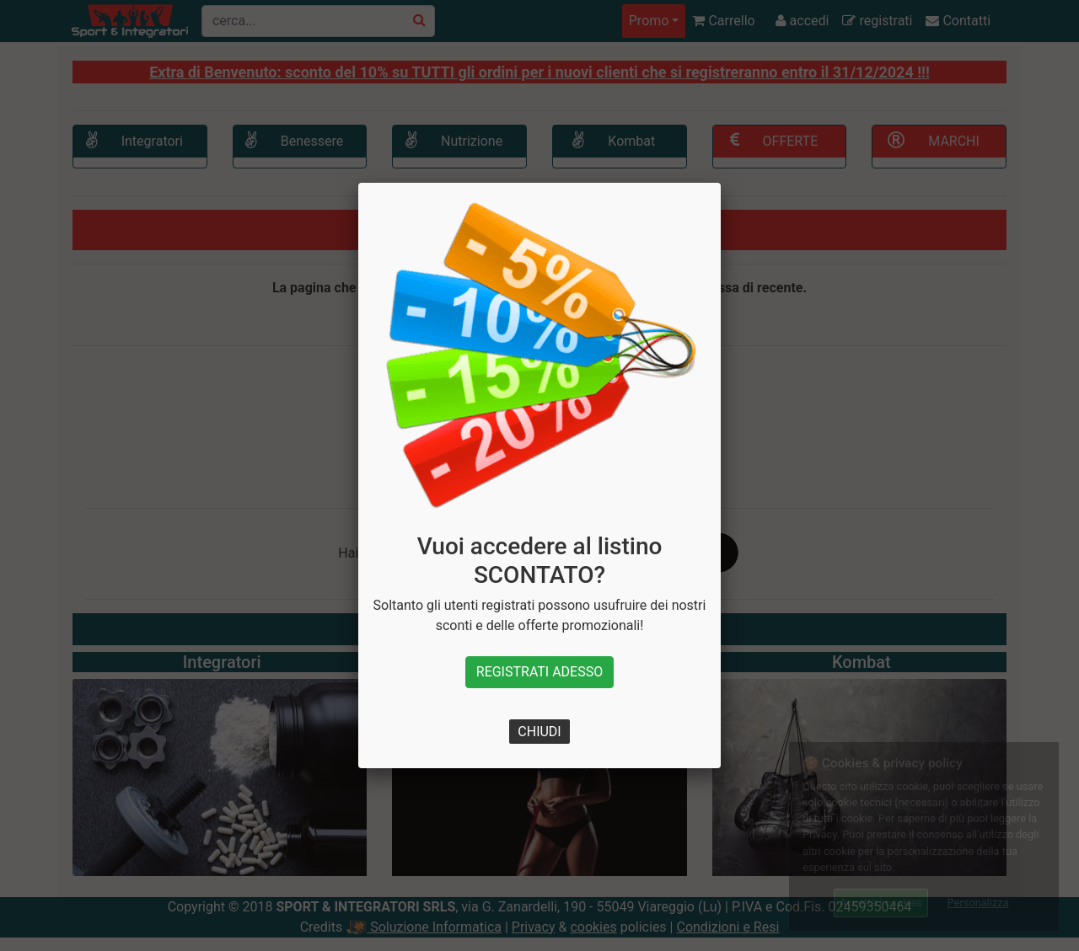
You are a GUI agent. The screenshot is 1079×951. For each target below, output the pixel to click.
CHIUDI (539, 732)
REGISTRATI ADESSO (539, 672)
